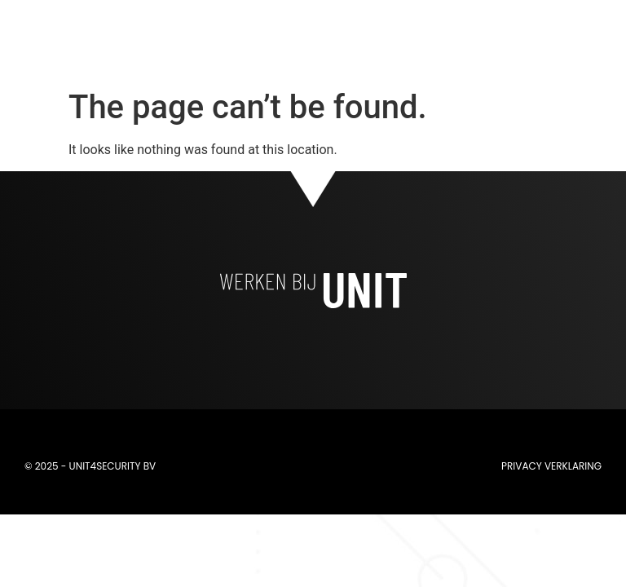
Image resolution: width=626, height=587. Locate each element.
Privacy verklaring (551, 466)
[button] (444, 41)
